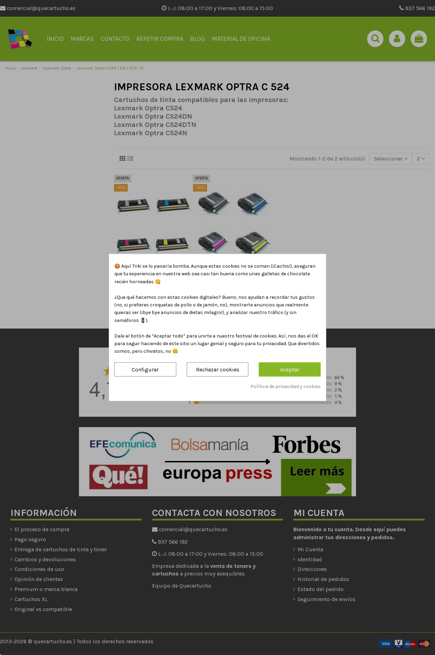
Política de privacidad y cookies (285, 386)
